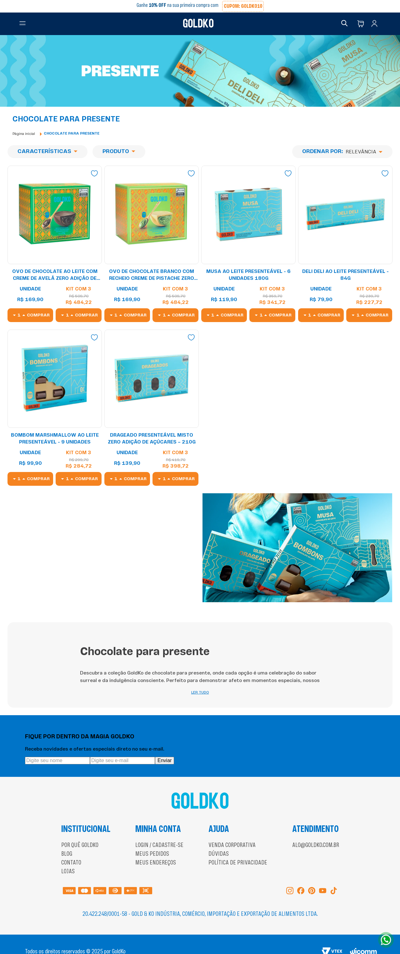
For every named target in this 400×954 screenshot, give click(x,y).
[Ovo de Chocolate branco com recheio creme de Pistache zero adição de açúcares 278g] (151, 244)
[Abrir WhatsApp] (386, 940)
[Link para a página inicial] (23, 133)
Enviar (165, 748)
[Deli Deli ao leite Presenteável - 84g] (345, 244)
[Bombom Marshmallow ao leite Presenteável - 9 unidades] (55, 408)
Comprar (38, 315)
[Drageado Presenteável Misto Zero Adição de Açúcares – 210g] (151, 408)
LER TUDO (200, 680)
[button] (22, 23)
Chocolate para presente (71, 134)
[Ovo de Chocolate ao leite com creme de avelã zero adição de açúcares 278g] (55, 244)
